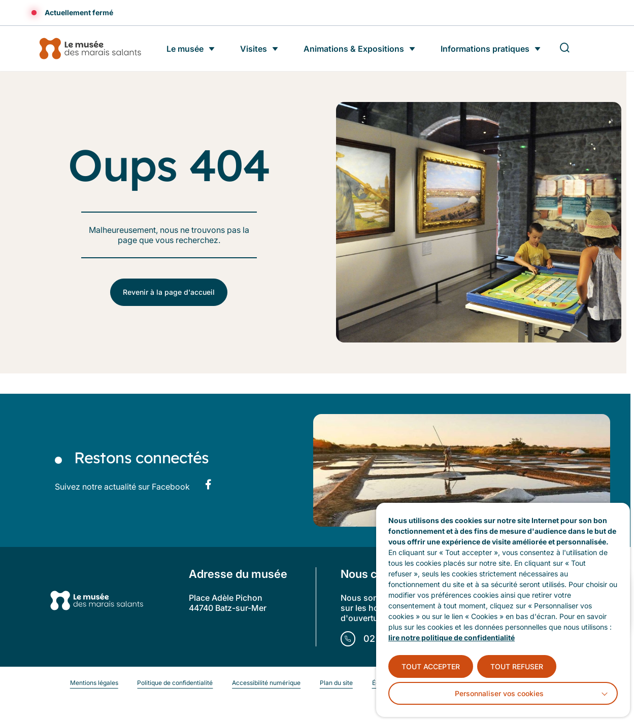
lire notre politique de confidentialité (451, 637)
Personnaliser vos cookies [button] (499, 693)
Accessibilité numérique (266, 682)
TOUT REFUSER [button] (516, 666)
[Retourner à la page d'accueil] (96, 601)
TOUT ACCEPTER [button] (431, 666)
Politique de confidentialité (175, 682)
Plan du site (336, 682)
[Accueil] (89, 48)
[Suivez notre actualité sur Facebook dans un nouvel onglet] (208, 484)
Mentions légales (94, 682)
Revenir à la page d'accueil (169, 292)
